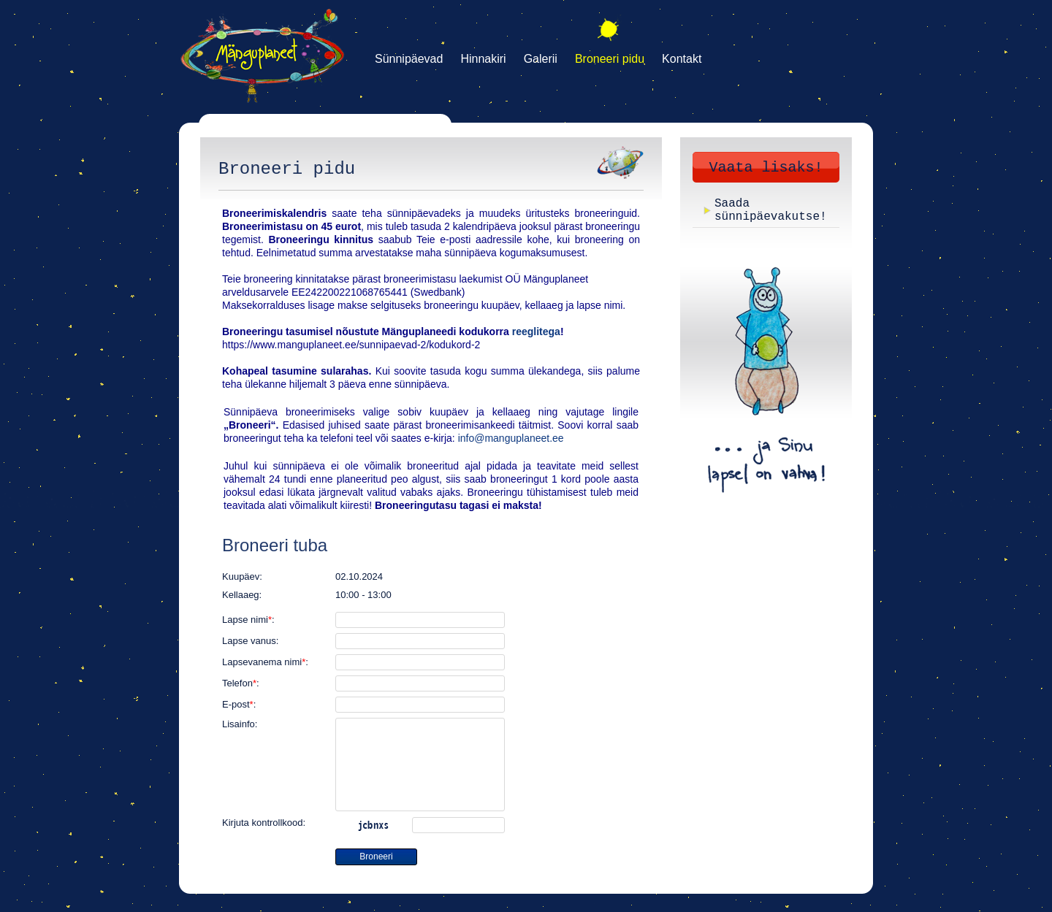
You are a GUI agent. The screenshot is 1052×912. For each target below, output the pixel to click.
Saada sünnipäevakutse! (770, 210)
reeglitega (536, 331)
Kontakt (681, 59)
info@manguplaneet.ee (511, 438)
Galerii (540, 59)
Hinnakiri (483, 59)
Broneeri (375, 856)
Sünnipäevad (409, 59)
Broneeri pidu (609, 59)
